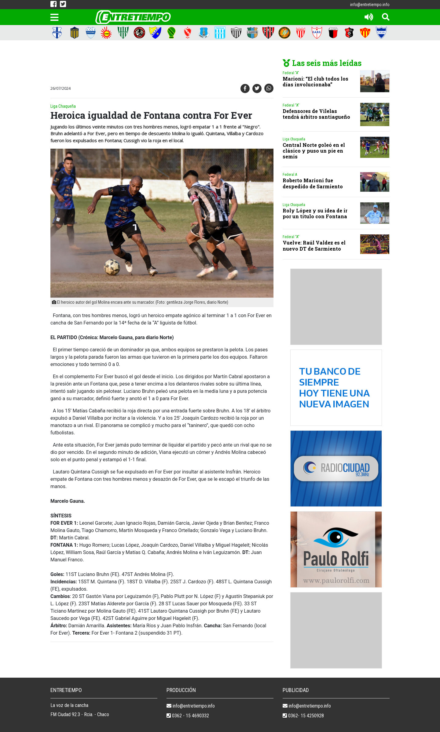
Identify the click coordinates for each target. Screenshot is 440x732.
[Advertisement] (160, 63)
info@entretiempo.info (370, 4)
